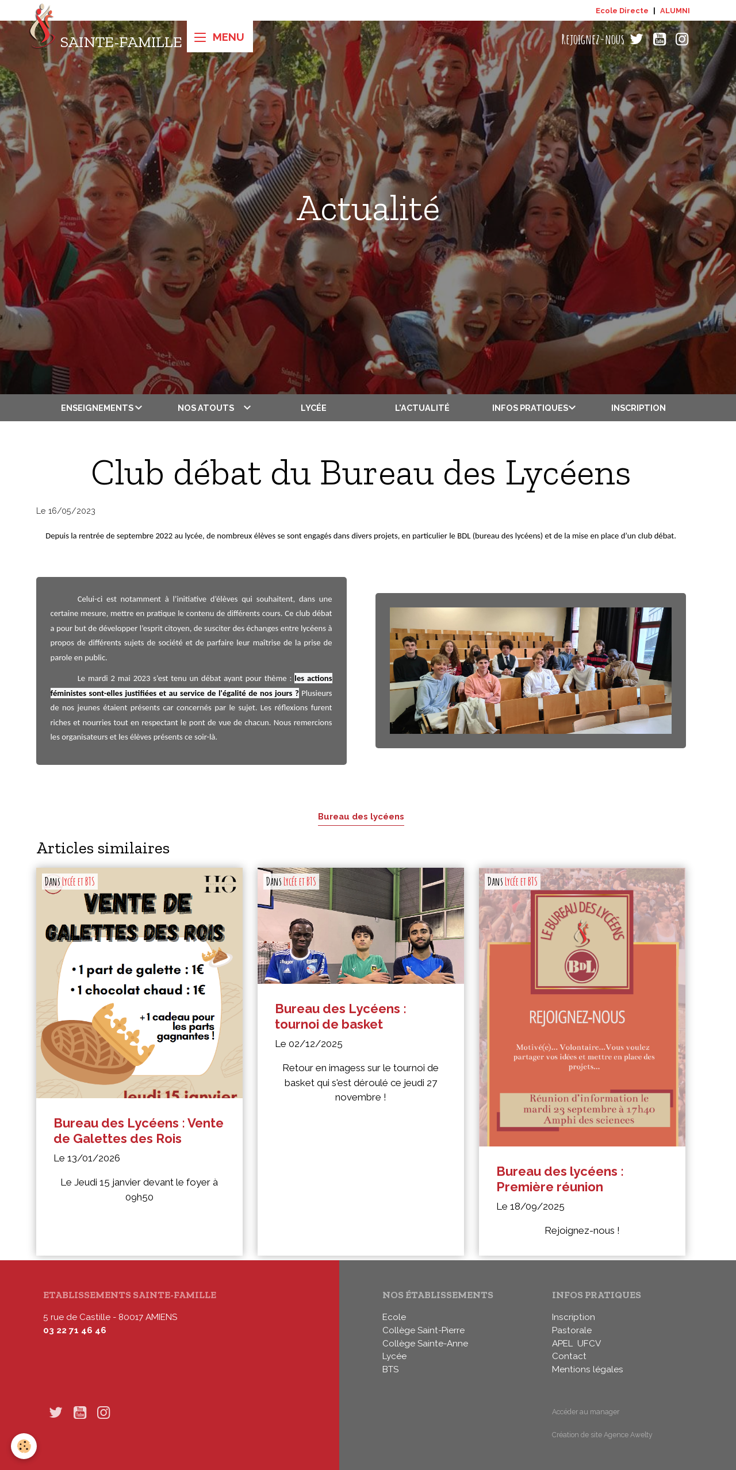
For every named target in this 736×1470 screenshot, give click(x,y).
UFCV (589, 1343)
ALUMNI (675, 10)
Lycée (314, 408)
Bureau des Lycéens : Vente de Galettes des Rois (138, 1130)
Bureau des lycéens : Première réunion (560, 1179)
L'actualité (422, 408)
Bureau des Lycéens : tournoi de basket (341, 1016)
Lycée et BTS (78, 881)
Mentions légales (587, 1369)
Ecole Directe (622, 10)
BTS (390, 1369)
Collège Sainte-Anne (425, 1343)
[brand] (105, 39)
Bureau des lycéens (361, 816)
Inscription (638, 408)
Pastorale (572, 1330)
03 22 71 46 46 (74, 1330)
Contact (569, 1356)
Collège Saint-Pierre (423, 1330)
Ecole (394, 1317)
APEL (562, 1343)
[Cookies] (24, 1446)
